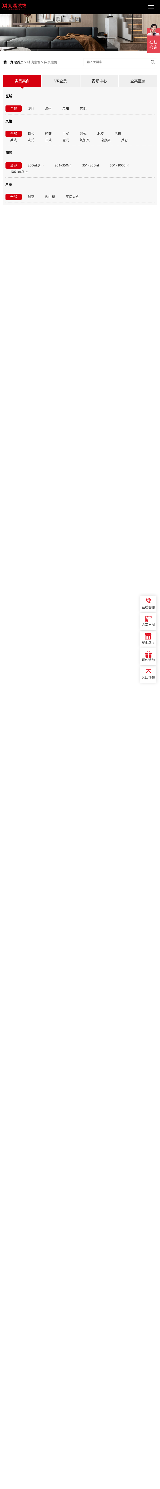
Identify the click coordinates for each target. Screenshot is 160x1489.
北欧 (100, 133)
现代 (31, 133)
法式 (31, 140)
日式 (48, 140)
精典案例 (33, 62)
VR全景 (60, 81)
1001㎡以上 (19, 171)
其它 (124, 140)
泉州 (65, 108)
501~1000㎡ (119, 165)
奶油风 (85, 140)
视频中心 (99, 81)
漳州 (48, 108)
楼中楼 (50, 197)
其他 (83, 108)
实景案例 (50, 62)
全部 (13, 108)
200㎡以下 (36, 165)
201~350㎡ (63, 165)
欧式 (83, 133)
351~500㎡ (90, 165)
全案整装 (137, 81)
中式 (65, 133)
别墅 (31, 197)
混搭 (118, 133)
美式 (13, 140)
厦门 (31, 108)
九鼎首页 (17, 62)
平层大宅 (72, 197)
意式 (65, 140)
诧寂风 (105, 140)
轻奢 (48, 133)
